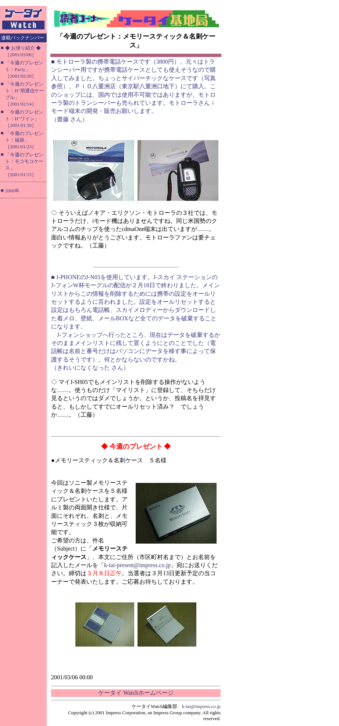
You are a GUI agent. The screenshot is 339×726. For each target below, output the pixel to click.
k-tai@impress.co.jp (201, 706)
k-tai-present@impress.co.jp (137, 565)
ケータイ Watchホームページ (135, 693)
